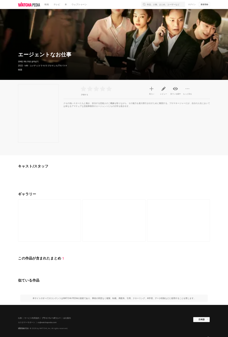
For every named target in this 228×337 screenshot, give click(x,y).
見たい (151, 90)
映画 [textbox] (46, 4)
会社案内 (67, 318)
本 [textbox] (66, 4)
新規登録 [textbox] (204, 4)
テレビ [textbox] (57, 4)
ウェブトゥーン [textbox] (79, 4)
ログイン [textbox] (192, 4)
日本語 (201, 319)
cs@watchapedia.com (47, 322)
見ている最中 (175, 90)
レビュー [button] (163, 91)
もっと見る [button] (187, 91)
